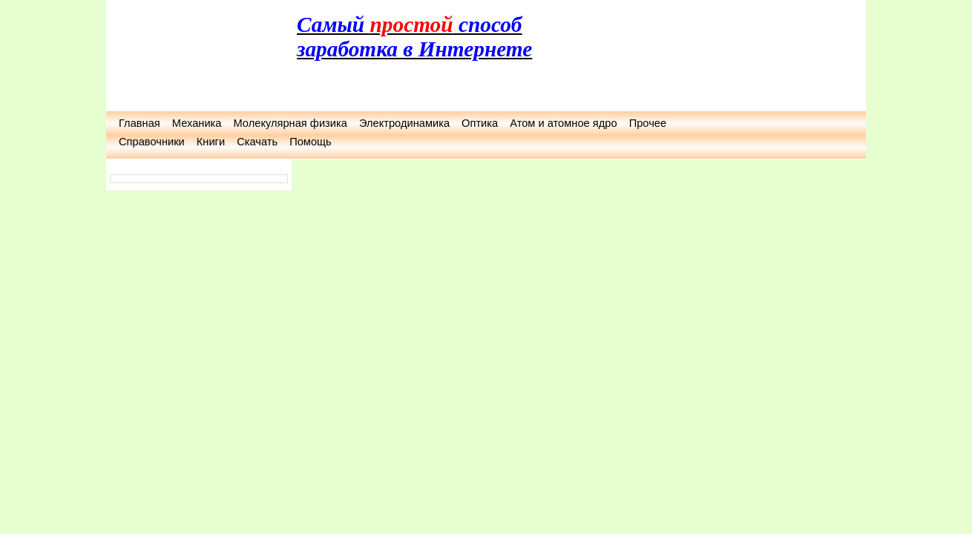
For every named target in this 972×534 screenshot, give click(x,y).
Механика (197, 123)
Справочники (152, 142)
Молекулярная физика (290, 123)
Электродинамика (404, 123)
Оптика (480, 123)
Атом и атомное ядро (563, 123)
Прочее (647, 123)
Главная (139, 123)
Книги (211, 142)
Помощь (310, 142)
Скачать (257, 142)
